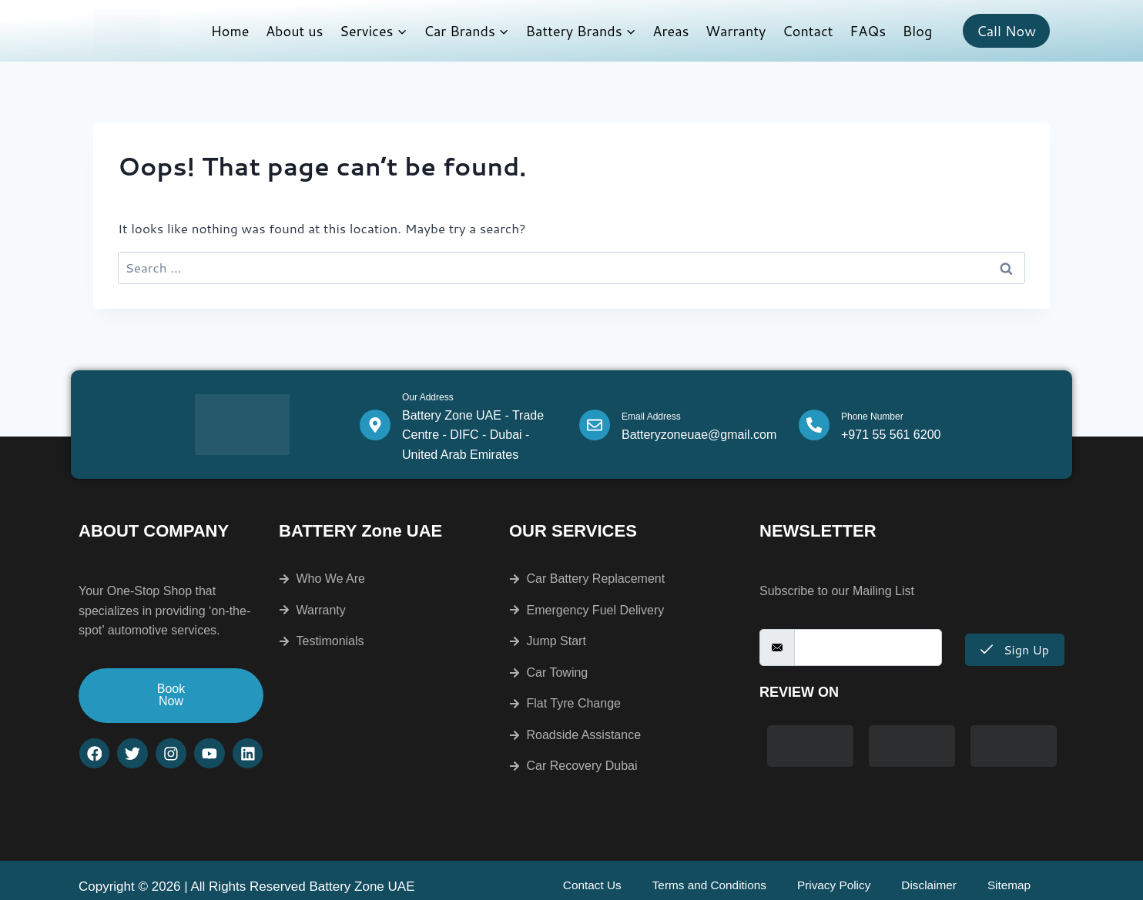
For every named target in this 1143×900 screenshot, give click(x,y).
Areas (670, 31)
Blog (917, 31)
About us (294, 31)
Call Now (1006, 31)
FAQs (868, 31)
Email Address (651, 416)
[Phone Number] (814, 425)
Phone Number (872, 416)
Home (230, 31)
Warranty (736, 31)
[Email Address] (594, 425)
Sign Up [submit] (1014, 649)
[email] (868, 647)
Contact (808, 31)
